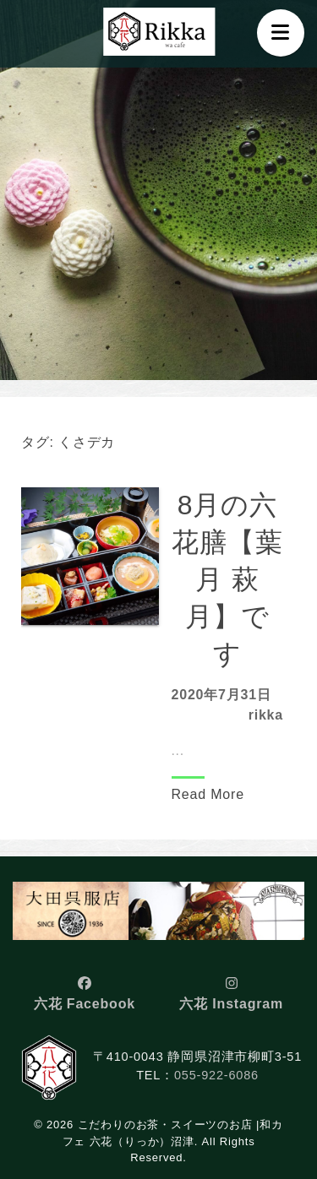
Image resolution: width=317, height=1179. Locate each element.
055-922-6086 (216, 1075)
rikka (266, 715)
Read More (208, 794)
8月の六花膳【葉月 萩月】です (227, 579)
